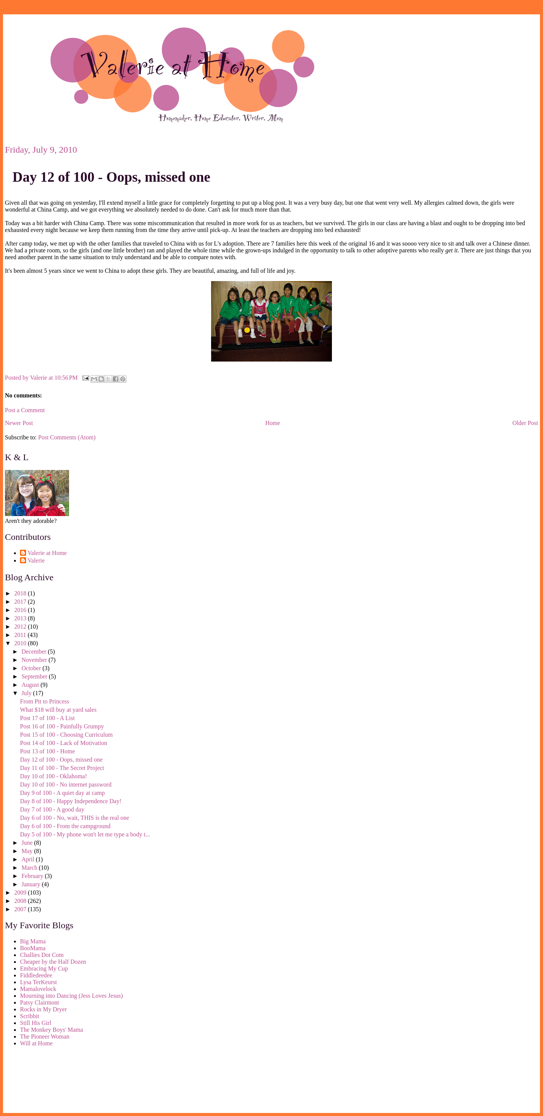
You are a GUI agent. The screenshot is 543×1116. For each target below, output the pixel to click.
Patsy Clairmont (39, 1002)
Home (272, 423)
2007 (21, 909)
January (32, 884)
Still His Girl (35, 1023)
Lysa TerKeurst (38, 982)
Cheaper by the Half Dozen (53, 961)
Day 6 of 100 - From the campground (65, 826)
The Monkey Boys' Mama (51, 1029)
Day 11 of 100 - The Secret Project (62, 768)
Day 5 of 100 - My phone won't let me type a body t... (85, 834)
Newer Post (19, 423)
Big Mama (33, 941)
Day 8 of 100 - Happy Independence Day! (71, 801)
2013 (21, 618)
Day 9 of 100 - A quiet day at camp (62, 793)
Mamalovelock (38, 989)
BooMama (33, 948)
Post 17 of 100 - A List (47, 718)
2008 (21, 901)
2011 (21, 635)
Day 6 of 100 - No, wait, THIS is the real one (74, 818)
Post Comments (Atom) (67, 437)
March (30, 867)
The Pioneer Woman (44, 1036)
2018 (21, 593)
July (27, 693)
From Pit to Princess (44, 701)
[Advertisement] (39, 1081)
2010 (21, 643)
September (35, 676)
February (33, 876)
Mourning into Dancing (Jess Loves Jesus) (71, 995)
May (28, 851)
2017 (21, 601)
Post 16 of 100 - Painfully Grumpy (62, 726)
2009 (21, 892)
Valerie (36, 560)
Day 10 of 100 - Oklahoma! (53, 776)
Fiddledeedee (36, 975)
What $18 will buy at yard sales (58, 709)
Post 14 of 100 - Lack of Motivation (63, 743)
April (29, 859)
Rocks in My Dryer (43, 1009)
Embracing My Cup (44, 968)
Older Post (525, 423)
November (35, 660)
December (35, 651)
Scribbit (29, 1016)
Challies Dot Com (42, 955)
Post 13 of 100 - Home (47, 751)
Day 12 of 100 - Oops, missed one (111, 177)
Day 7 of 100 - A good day (52, 809)
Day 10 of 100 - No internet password (65, 784)
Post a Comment (25, 410)
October (32, 668)
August (31, 685)
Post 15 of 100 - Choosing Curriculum (66, 734)
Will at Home (36, 1043)
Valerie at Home (47, 553)
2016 (21, 610)
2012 (21, 626)
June (28, 842)
